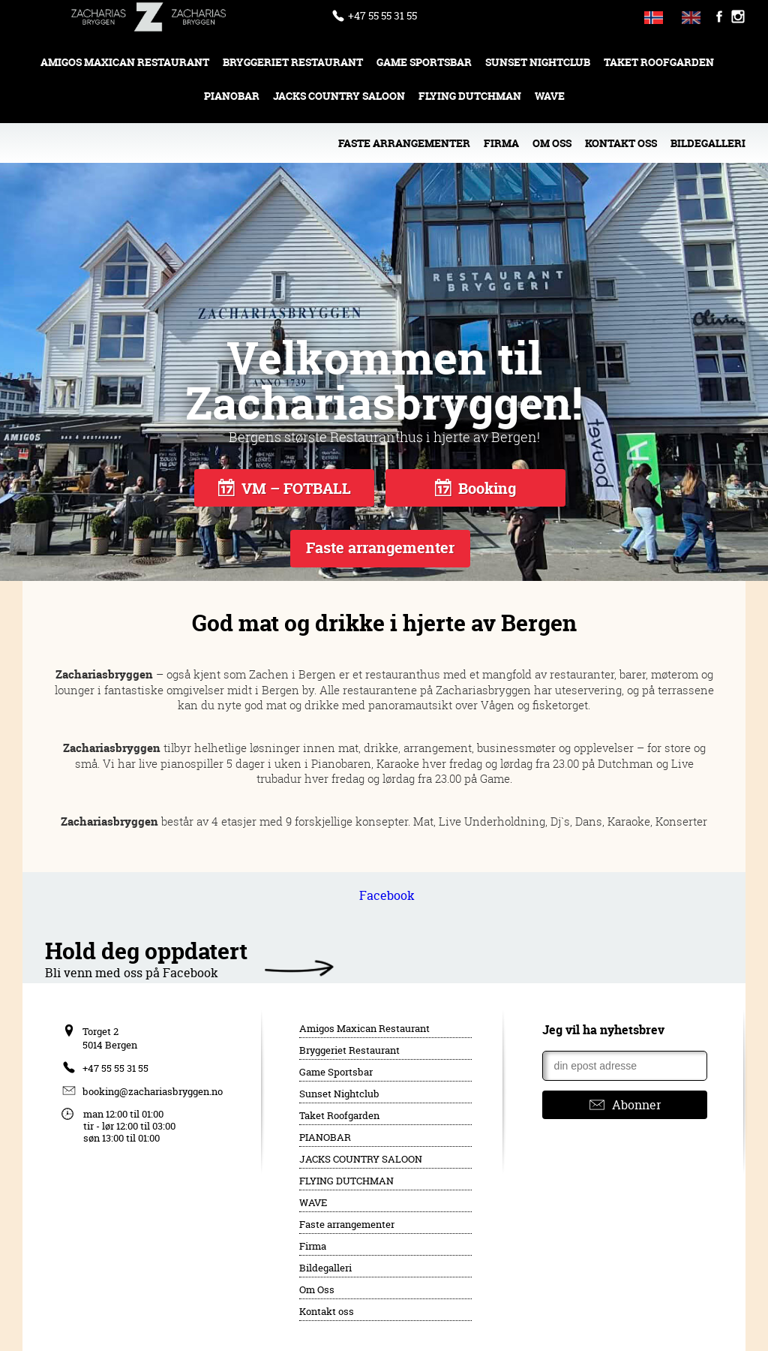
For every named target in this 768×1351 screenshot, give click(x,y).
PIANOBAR (232, 96)
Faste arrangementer (404, 143)
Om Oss (552, 143)
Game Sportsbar (424, 62)
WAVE (550, 96)
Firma (501, 143)
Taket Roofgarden (659, 62)
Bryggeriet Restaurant (293, 62)
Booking (475, 488)
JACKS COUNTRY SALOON (339, 96)
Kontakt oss (621, 143)
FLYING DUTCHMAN (469, 96)
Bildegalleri (708, 143)
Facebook (387, 895)
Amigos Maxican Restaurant (124, 62)
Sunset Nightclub (537, 62)
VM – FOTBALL (284, 488)
